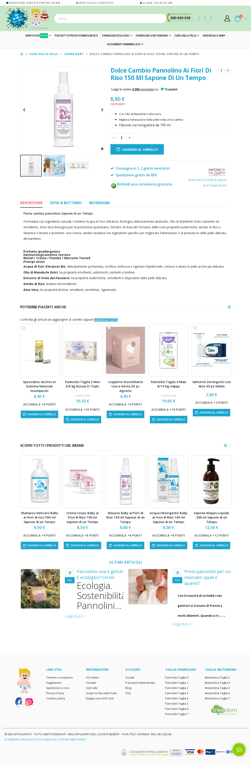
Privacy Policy (55, 693)
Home (21, 54)
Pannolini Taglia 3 (176, 693)
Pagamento (54, 683)
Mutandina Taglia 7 (217, 698)
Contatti (91, 683)
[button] (102, 149)
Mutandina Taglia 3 (217, 678)
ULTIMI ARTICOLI (125, 562)
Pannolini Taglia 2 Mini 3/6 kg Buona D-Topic (82, 384)
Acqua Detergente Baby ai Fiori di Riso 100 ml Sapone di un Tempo (168, 517)
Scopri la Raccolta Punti (101, 693)
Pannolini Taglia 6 (176, 709)
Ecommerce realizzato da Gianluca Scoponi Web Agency (45, 740)
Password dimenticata (140, 683)
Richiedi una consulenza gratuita (141, 184)
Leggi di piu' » (75, 616)
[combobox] (110, 18)
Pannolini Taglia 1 (176, 683)
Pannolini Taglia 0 (176, 678)
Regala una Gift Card (99, 698)
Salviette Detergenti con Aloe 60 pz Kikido (211, 384)
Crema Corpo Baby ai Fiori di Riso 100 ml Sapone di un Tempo (82, 517)
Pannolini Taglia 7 (176, 714)
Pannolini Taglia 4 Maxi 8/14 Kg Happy (169, 384)
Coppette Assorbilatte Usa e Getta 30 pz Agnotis (125, 386)
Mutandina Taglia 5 (217, 688)
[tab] (31, 203)
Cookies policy (55, 698)
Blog (128, 688)
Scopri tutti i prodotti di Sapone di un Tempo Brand (207, 178)
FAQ (128, 693)
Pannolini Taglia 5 (176, 704)
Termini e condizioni (59, 678)
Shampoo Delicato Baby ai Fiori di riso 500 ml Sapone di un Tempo (39, 517)
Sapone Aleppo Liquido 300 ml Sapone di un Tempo (211, 517)
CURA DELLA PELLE (43, 54)
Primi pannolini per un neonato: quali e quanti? (207, 577)
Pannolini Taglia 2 (176, 688)
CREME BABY (74, 54)
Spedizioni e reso (57, 688)
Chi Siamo (92, 678)
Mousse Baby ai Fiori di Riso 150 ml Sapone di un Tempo (125, 517)
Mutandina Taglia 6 (217, 693)
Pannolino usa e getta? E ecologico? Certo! (100, 574)
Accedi (129, 678)
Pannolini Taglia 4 (176, 698)
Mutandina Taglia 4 (217, 683)
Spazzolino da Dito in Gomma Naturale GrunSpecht (39, 386)
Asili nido (92, 688)
